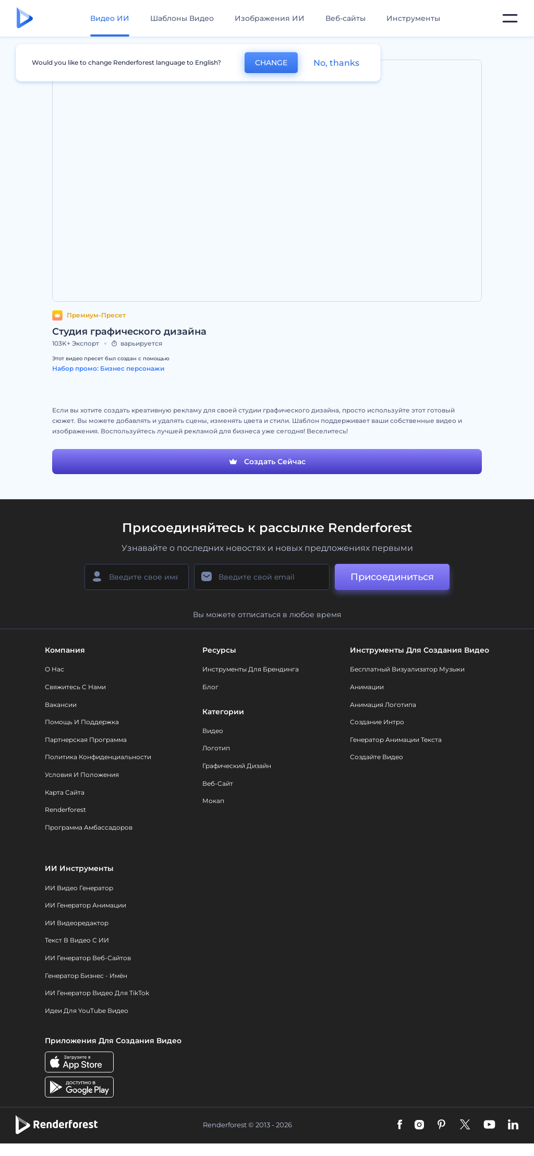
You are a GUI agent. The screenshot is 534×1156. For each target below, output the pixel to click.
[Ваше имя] (136, 577)
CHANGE (271, 62)
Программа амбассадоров (88, 827)
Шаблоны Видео (182, 18)
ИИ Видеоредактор (76, 923)
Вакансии (61, 705)
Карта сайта (64, 792)
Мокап (213, 801)
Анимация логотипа (383, 705)
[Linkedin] (513, 1125)
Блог (210, 687)
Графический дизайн (236, 766)
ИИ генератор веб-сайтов (88, 958)
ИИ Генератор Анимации (85, 905)
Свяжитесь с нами (75, 687)
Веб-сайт (217, 783)
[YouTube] (489, 1125)
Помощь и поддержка (82, 722)
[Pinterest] (441, 1125)
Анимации (367, 687)
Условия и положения (82, 774)
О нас (54, 669)
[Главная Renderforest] (25, 18)
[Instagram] (419, 1125)
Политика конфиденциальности (98, 757)
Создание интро (377, 722)
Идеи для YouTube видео (86, 1011)
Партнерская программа (86, 740)
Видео (212, 731)
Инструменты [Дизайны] (413, 18)
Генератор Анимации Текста (396, 740)
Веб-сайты (345, 18)
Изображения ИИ (270, 18)
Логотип (216, 748)
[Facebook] (399, 1125)
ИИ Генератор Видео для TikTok (97, 993)
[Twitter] (465, 1125)
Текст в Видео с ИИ (77, 940)
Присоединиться (392, 577)
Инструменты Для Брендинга (250, 669)
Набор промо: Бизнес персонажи (108, 368)
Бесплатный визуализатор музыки (407, 669)
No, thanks (336, 63)
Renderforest (65, 809)
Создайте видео (376, 757)
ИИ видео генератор (79, 888)
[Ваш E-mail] (262, 577)
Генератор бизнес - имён (86, 976)
